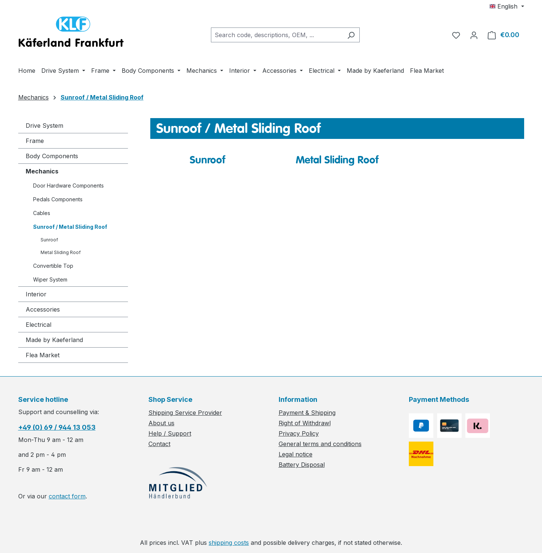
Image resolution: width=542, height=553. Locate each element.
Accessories (43, 309)
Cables (41, 213)
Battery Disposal (302, 464)
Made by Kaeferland (54, 340)
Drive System (44, 125)
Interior (36, 294)
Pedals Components (58, 199)
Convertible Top (53, 266)
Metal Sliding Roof (61, 252)
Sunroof (49, 240)
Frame (35, 140)
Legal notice (295, 454)
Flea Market (43, 355)
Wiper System (50, 279)
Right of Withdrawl (305, 423)
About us (161, 423)
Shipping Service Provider (185, 412)
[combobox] (277, 34)
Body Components (52, 156)
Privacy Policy (299, 433)
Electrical (38, 324)
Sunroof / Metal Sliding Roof (70, 227)
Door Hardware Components (68, 185)
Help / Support (169, 433)
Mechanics (42, 171)
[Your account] (474, 34)
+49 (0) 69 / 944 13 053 (57, 427)
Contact (159, 444)
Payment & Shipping (307, 412)
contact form (67, 496)
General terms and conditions (320, 444)
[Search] (351, 34)
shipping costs (229, 542)
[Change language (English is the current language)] (507, 6)
